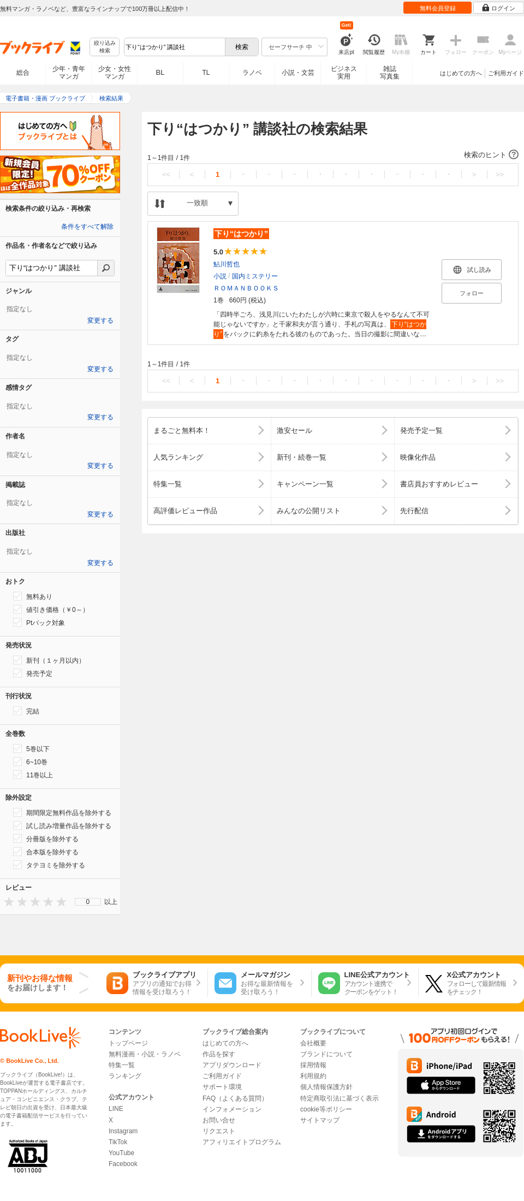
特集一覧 (122, 1065)
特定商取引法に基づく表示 (339, 1098)
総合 (22, 72)
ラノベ (252, 72)
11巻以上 (33, 774)
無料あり (32, 596)
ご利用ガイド (506, 73)
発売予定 (32, 673)
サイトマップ (320, 1120)
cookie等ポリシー (326, 1109)
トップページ (128, 1043)
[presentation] (6, 901)
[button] (333, 155)
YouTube (121, 1153)
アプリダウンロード (232, 1065)
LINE (116, 1109)
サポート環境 (222, 1087)
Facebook (123, 1164)
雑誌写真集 (390, 72)
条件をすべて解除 (87, 226)
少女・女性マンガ (114, 72)
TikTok (118, 1142)
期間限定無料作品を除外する (62, 812)
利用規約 (313, 1076)
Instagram (123, 1131)
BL (160, 72)
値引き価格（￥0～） (51, 609)
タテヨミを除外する (49, 864)
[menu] (88, 902)
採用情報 (313, 1065)
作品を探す (219, 1054)
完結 (26, 710)
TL (206, 72)
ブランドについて (326, 1054)
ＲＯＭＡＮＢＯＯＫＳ (246, 288)
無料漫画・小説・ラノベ (145, 1054)
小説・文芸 (298, 72)
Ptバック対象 (39, 622)
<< (166, 174)
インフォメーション (232, 1109)
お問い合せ (219, 1120)
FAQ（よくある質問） (235, 1098)
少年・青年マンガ (68, 72)
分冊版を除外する (46, 838)
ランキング (125, 1076)
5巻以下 (31, 748)
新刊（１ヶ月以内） (49, 660)
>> (500, 174)
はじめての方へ (461, 73)
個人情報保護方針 (326, 1087)
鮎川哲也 (226, 264)
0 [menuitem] (88, 902)
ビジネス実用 (344, 72)
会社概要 (313, 1043)
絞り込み (105, 47)
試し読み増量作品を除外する (62, 825)
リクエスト (219, 1131)
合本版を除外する (46, 851)
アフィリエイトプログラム (242, 1142)
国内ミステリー (255, 276)
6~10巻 (30, 761)
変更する (100, 320)
